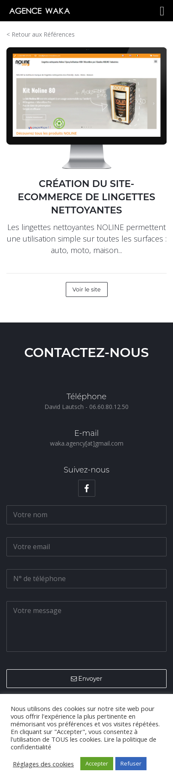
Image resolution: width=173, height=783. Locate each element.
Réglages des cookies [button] (43, 764)
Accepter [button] (96, 763)
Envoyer (87, 678)
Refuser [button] (130, 763)
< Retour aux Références (40, 34)
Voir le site (87, 289)
